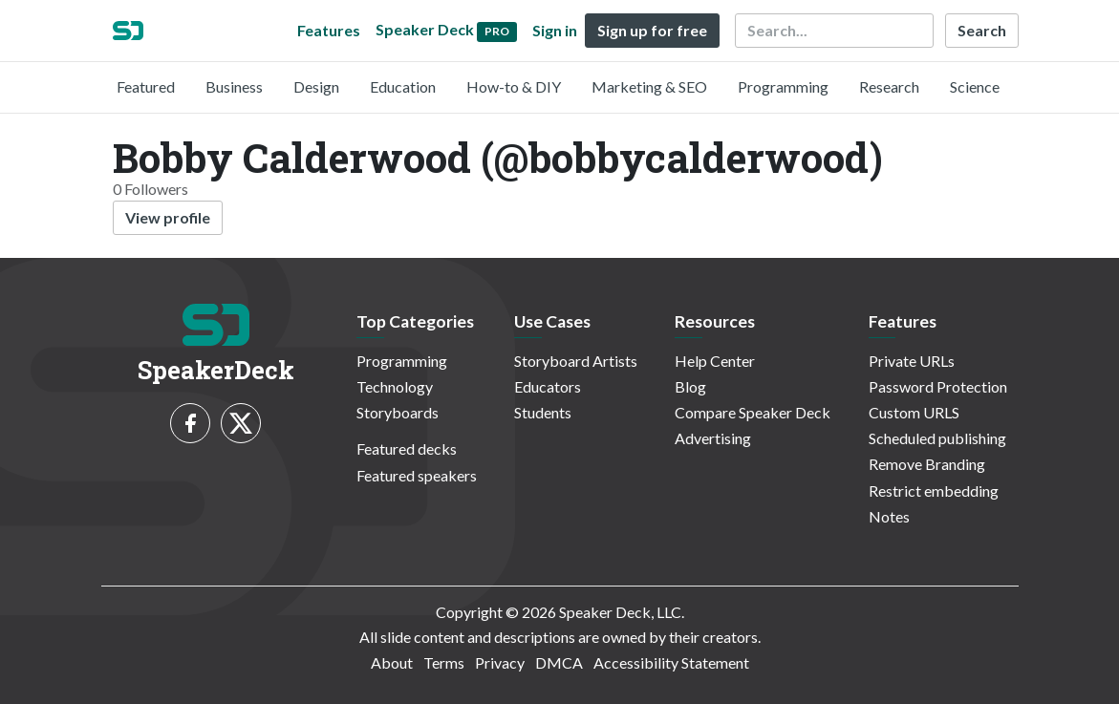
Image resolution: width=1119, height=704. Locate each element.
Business (234, 86)
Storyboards (397, 412)
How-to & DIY (513, 86)
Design (316, 86)
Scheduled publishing (937, 438)
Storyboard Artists (575, 361)
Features (328, 30)
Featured (146, 86)
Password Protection (938, 386)
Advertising (713, 438)
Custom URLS (914, 412)
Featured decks (406, 448)
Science (975, 86)
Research (889, 86)
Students (542, 412)
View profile (167, 217)
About (392, 662)
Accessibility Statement (671, 662)
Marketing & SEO (649, 86)
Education (403, 86)
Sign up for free (652, 30)
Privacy (500, 662)
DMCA (559, 662)
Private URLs (912, 361)
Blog (690, 386)
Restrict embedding (934, 490)
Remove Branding (927, 464)
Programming (783, 86)
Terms (443, 662)
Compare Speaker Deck (752, 412)
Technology (394, 386)
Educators (547, 386)
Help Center (715, 361)
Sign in (554, 30)
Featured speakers (416, 475)
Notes (889, 516)
